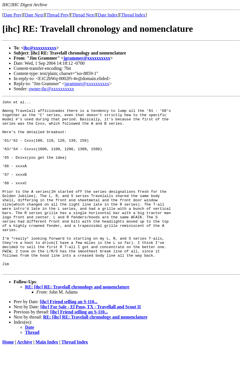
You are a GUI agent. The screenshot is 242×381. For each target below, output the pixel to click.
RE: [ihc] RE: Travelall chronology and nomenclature (77, 321)
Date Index (108, 14)
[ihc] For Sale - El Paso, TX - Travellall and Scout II (90, 340)
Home (8, 376)
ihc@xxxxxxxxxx (40, 47)
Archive (24, 376)
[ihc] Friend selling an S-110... (69, 335)
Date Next (34, 14)
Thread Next (83, 14)
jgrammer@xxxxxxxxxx (86, 58)
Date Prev (13, 14)
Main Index (47, 376)
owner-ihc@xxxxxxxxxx (51, 88)
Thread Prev (57, 14)
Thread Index (133, 14)
